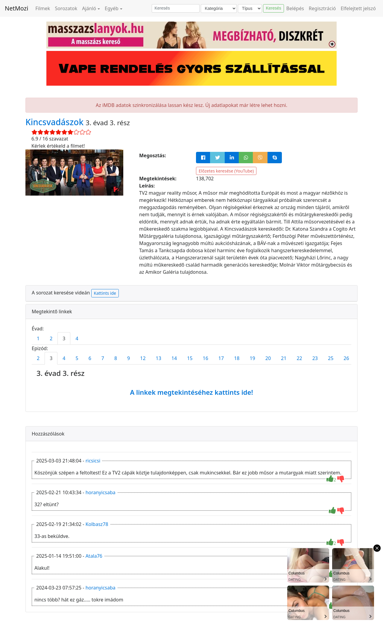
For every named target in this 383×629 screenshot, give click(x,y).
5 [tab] (76, 358)
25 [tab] (330, 358)
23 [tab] (315, 358)
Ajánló (89, 8)
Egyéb (111, 8)
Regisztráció (322, 8)
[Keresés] (176, 8)
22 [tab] (299, 358)
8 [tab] (115, 358)
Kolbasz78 (97, 524)
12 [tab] (142, 358)
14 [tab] (174, 358)
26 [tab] (346, 358)
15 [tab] (189, 358)
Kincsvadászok (55, 122)
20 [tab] (268, 358)
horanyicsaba (100, 492)
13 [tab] (158, 358)
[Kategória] (219, 8)
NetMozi (16, 8)
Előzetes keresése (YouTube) (226, 171)
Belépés (295, 8)
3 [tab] (64, 338)
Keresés (273, 8)
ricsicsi (93, 460)
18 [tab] (236, 358)
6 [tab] (90, 358)
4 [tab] (76, 338)
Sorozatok (66, 8)
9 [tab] (128, 358)
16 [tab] (205, 358)
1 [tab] (38, 338)
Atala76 (94, 556)
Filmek (42, 8)
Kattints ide (105, 293)
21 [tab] (283, 358)
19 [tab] (252, 358)
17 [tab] (221, 358)
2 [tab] (51, 338)
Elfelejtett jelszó (358, 8)
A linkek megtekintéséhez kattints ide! (191, 392)
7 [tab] (102, 358)
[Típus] (250, 8)
